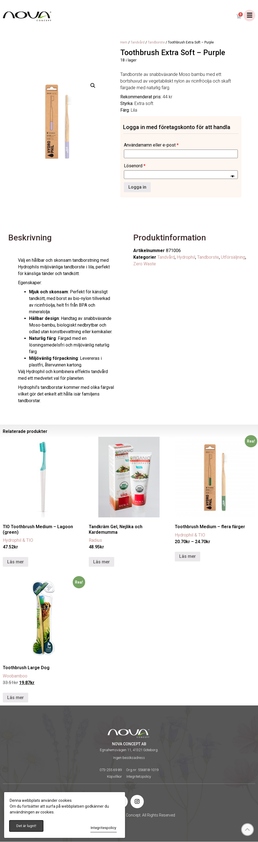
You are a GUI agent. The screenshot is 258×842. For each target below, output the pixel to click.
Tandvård (138, 43)
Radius (95, 540)
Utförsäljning (233, 257)
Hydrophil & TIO (18, 540)
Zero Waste (144, 264)
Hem (123, 43)
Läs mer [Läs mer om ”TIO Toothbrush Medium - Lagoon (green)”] (15, 562)
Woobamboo (15, 676)
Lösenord (134, 166)
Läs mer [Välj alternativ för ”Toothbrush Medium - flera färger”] (187, 556)
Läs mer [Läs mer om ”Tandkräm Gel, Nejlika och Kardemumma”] (101, 562)
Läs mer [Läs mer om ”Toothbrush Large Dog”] (15, 697)
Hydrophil (186, 257)
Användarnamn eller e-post (151, 145)
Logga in (137, 187)
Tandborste (156, 43)
